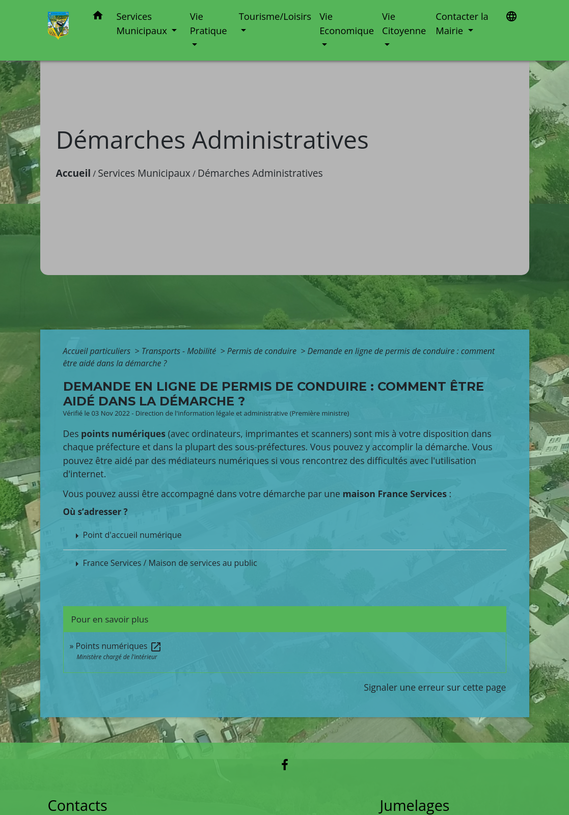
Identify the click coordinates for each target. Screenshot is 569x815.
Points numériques (119, 645)
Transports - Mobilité (180, 351)
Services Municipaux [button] (142, 23)
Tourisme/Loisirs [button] (275, 16)
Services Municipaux (144, 173)
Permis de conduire (263, 351)
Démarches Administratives (260, 173)
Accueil (73, 173)
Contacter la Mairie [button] (462, 23)
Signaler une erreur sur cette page (435, 687)
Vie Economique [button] (346, 23)
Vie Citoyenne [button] (404, 23)
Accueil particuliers (98, 351)
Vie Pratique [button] (208, 23)
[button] (98, 17)
